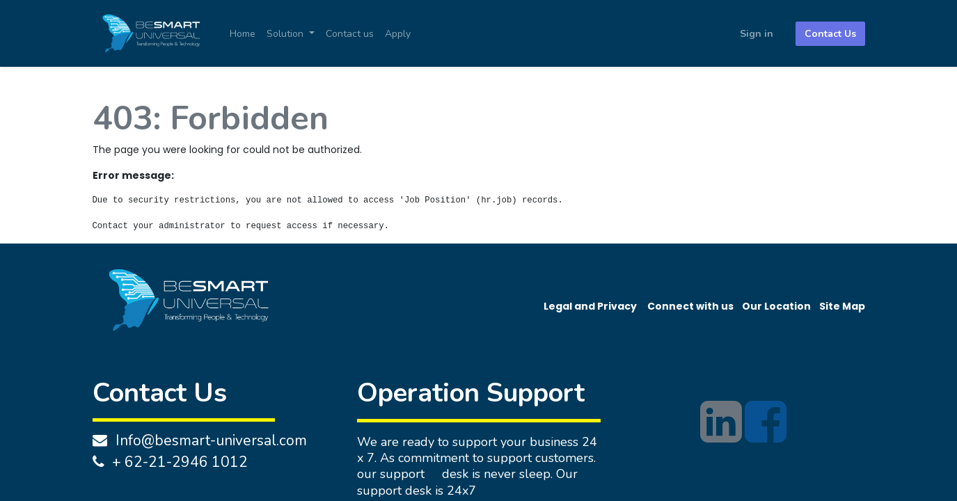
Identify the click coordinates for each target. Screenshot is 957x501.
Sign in (756, 33)
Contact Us (830, 33)
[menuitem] (242, 34)
